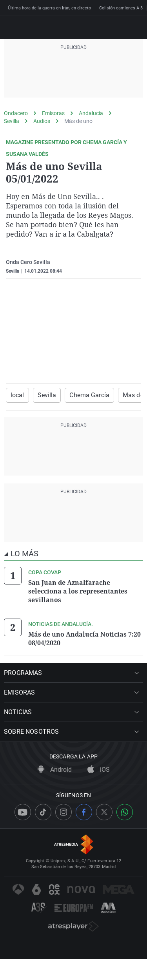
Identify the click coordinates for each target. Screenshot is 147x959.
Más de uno (78, 121)
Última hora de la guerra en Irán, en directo (49, 8)
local (17, 395)
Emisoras (53, 113)
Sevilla (11, 121)
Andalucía (91, 113)
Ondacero (16, 113)
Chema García (89, 395)
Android (55, 769)
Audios (41, 121)
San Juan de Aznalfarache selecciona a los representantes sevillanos (77, 591)
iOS (98, 769)
